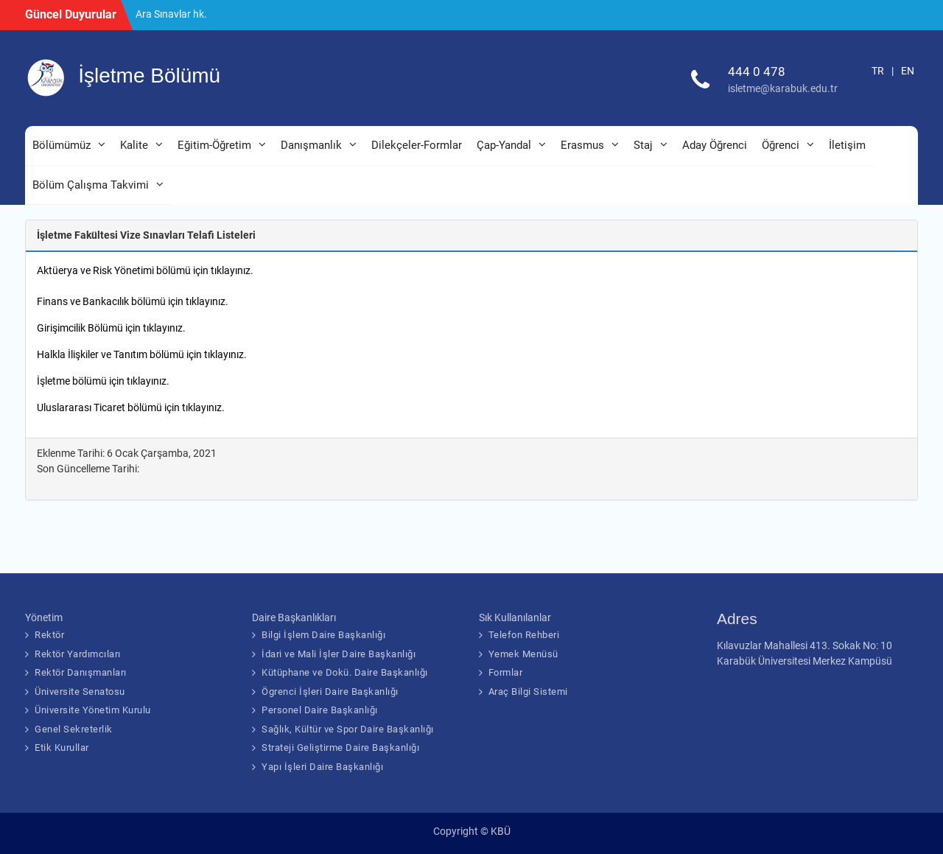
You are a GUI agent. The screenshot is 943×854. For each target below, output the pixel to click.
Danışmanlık (311, 145)
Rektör (49, 634)
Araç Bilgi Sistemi (528, 691)
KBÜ (501, 831)
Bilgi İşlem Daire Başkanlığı (323, 634)
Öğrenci (780, 145)
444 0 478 (756, 71)
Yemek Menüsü (523, 653)
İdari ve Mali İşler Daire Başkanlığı (339, 653)
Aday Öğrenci (714, 145)
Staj (643, 145)
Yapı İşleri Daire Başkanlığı (322, 766)
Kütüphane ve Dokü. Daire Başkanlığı (345, 672)
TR (878, 71)
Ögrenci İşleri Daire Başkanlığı (330, 691)
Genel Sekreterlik (74, 729)
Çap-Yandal (504, 145)
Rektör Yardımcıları (78, 653)
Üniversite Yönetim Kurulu (93, 709)
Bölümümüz (61, 145)
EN (907, 71)
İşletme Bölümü (149, 75)
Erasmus (582, 145)
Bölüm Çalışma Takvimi (90, 185)
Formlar (505, 672)
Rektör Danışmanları (81, 672)
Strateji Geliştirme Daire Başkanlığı (340, 747)
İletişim (847, 145)
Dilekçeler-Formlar (416, 145)
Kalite (134, 145)
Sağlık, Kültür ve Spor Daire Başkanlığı (348, 729)
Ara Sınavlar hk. (171, 14)
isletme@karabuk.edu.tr (783, 88)
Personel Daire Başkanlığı (320, 709)
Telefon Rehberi (524, 634)
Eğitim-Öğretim (214, 145)
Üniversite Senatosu (80, 691)
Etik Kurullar (62, 747)
